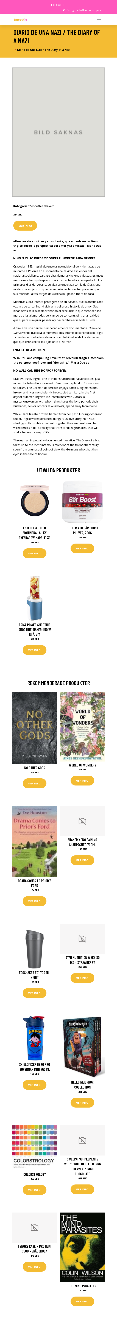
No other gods (34, 767)
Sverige (71, 10)
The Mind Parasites (82, 1286)
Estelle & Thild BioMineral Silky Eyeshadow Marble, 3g (35, 533)
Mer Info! (25, 225)
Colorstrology (34, 1174)
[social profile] (64, 4)
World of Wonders (82, 765)
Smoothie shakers (42, 206)
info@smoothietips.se (89, 10)
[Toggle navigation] (99, 19)
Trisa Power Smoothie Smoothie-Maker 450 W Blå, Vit (34, 629)
